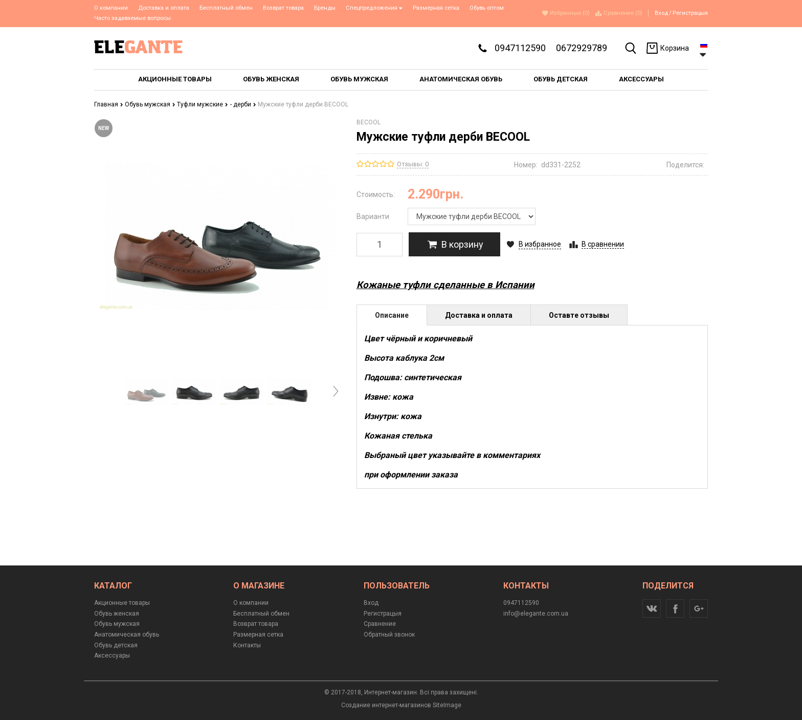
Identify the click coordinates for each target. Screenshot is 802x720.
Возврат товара (283, 8)
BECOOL (369, 122)
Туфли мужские (202, 104)
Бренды (325, 8)
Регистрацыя (690, 13)
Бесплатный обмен (226, 8)
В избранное (540, 244)
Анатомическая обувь (126, 634)
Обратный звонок (389, 634)
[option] (146, 391)
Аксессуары (112, 655)
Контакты (247, 645)
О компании (111, 8)
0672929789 (581, 47)
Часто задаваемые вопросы (132, 18)
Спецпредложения (374, 8)
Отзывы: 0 (413, 164)
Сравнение (380, 623)
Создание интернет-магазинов (386, 705)
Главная (108, 104)
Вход (661, 13)
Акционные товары (122, 602)
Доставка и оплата (163, 8)
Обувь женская (116, 613)
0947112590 (520, 47)
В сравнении (603, 244)
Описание (392, 315)
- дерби (243, 104)
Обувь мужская (150, 104)
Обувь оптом (487, 8)
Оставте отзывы (579, 315)
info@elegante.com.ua (535, 613)
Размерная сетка (436, 8)
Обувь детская (116, 645)
